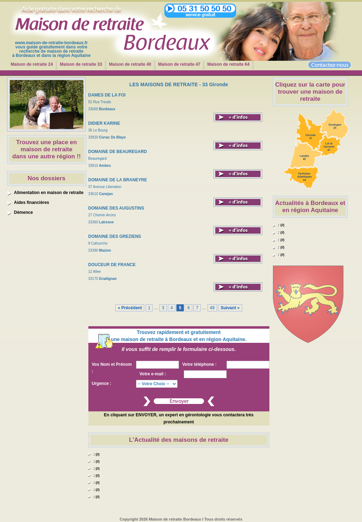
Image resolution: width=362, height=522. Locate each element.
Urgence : (101, 383)
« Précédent (130, 307)
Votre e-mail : (153, 373)
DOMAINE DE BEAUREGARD (117, 151)
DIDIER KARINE (104, 123)
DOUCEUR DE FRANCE (112, 264)
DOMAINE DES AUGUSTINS (116, 208)
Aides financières (31, 202)
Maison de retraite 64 (228, 64)
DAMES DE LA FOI (107, 95)
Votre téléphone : (199, 364)
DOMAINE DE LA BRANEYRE (117, 179)
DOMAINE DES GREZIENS (114, 236)
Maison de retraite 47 (179, 64)
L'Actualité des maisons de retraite (178, 439)
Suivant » (230, 307)
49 (212, 307)
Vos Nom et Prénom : (112, 368)
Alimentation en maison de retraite (49, 192)
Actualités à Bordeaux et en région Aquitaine (310, 206)
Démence (23, 212)
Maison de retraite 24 (32, 64)
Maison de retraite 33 (81, 64)
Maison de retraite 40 (130, 64)
